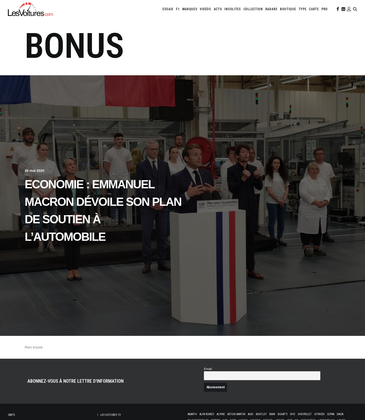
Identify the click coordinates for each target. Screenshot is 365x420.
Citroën (319, 414)
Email (208, 369)
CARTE (314, 9)
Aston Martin (236, 414)
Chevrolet (305, 414)
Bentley (261, 414)
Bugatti (283, 414)
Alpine (221, 414)
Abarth (192, 414)
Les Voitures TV (110, 415)
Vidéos (205, 9)
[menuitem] (168, 9)
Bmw (272, 414)
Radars (271, 9)
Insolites (232, 9)
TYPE (303, 9)
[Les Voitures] (30, 9)
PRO (324, 9)
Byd (292, 414)
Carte (11, 415)
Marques (189, 9)
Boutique (288, 9)
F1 (177, 9)
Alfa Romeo (206, 414)
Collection (253, 9)
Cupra (330, 414)
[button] (337, 9)
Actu (218, 9)
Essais (167, 9)
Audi (250, 414)
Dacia (340, 414)
